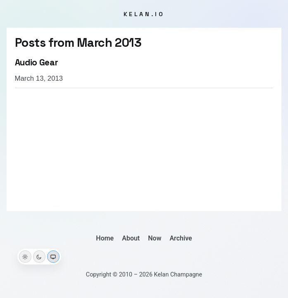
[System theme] (53, 256)
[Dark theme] (39, 256)
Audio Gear (36, 62)
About (131, 238)
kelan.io (144, 14)
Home (105, 238)
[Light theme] (25, 256)
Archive (180, 238)
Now (154, 238)
